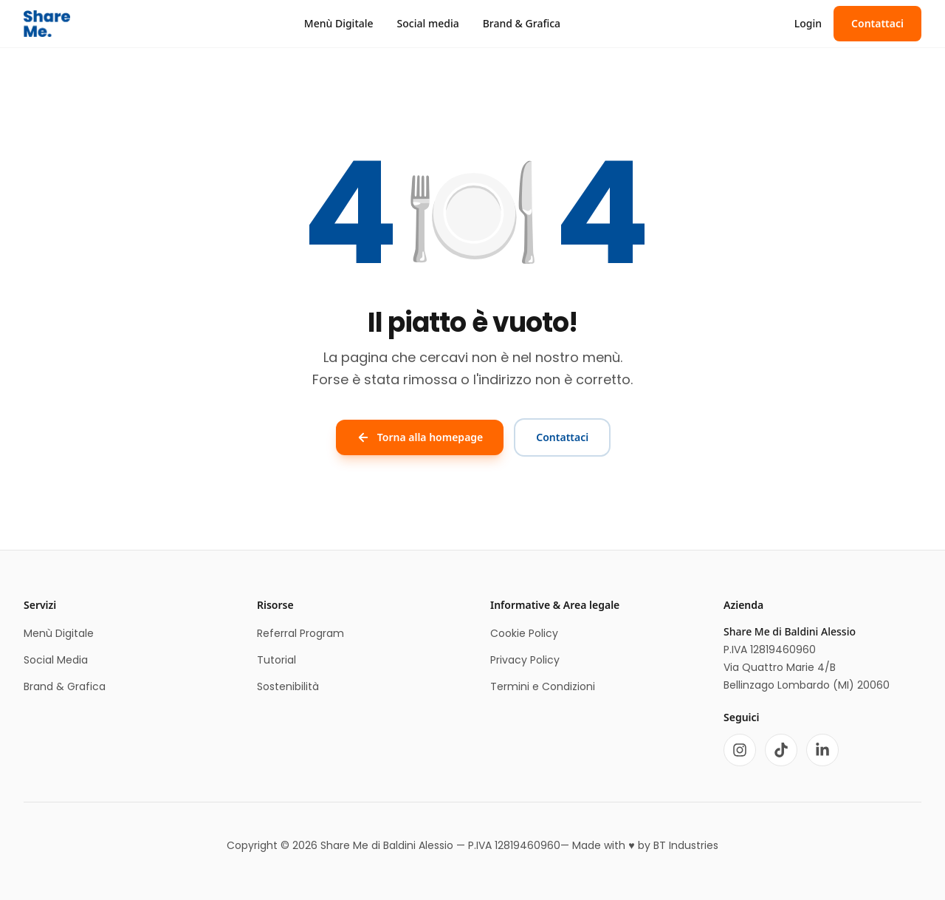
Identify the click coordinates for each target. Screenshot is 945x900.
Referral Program (300, 633)
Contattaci (877, 23)
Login (808, 23)
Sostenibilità (288, 686)
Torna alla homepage (420, 437)
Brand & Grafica (521, 23)
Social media (428, 23)
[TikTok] (781, 750)
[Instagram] (740, 750)
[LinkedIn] (822, 750)
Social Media (56, 659)
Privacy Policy (525, 659)
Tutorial (276, 659)
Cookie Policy (524, 633)
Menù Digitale (339, 23)
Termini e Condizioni (542, 686)
